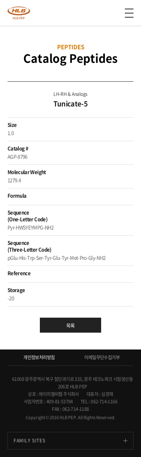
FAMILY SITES (29, 440)
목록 (70, 325)
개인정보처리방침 (39, 357)
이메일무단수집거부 (102, 357)
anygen (19, 12)
